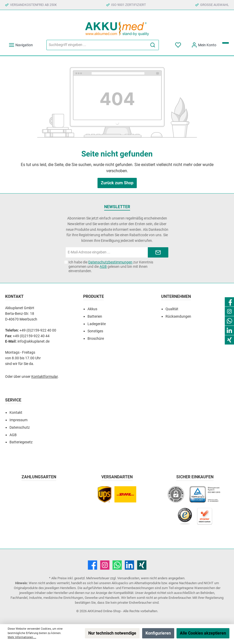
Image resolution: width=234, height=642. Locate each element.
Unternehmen (176, 296)
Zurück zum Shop (117, 182)
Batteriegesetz (21, 442)
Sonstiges (95, 331)
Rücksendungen (178, 316)
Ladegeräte (96, 324)
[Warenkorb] (225, 43)
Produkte (93, 296)
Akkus (92, 309)
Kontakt (15, 412)
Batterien (94, 316)
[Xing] (142, 565)
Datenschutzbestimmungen (110, 262)
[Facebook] (92, 565)
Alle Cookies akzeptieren (203, 633)
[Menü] (20, 45)
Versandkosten (128, 578)
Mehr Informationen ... (22, 637)
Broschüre (95, 338)
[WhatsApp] (117, 565)
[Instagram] (105, 565)
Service (13, 400)
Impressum (18, 420)
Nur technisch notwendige (112, 633)
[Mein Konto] (204, 45)
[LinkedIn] (129, 565)
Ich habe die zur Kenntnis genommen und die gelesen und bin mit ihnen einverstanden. (111, 266)
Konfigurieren (158, 633)
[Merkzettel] (178, 45)
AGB (103, 266)
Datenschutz (19, 427)
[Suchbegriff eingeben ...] (96, 45)
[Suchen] (153, 45)
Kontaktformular (44, 376)
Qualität (171, 309)
